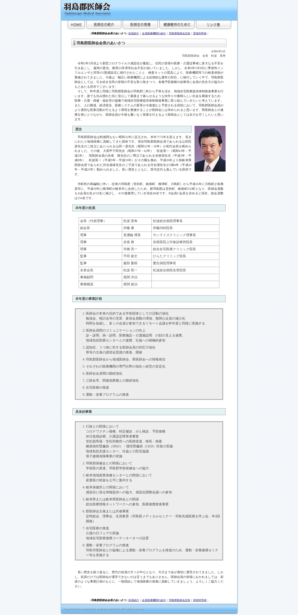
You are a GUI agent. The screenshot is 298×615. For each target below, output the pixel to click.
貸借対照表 (200, 33)
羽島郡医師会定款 (179, 33)
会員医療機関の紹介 (154, 33)
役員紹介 (133, 33)
